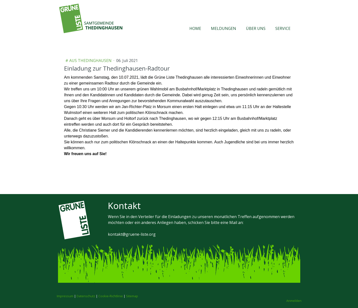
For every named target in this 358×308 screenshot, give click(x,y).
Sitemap (132, 296)
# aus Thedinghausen (89, 60)
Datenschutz (86, 296)
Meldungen (223, 28)
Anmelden (293, 300)
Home (195, 28)
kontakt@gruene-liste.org (132, 234)
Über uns (256, 28)
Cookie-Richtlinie (110, 296)
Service (282, 28)
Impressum (65, 296)
